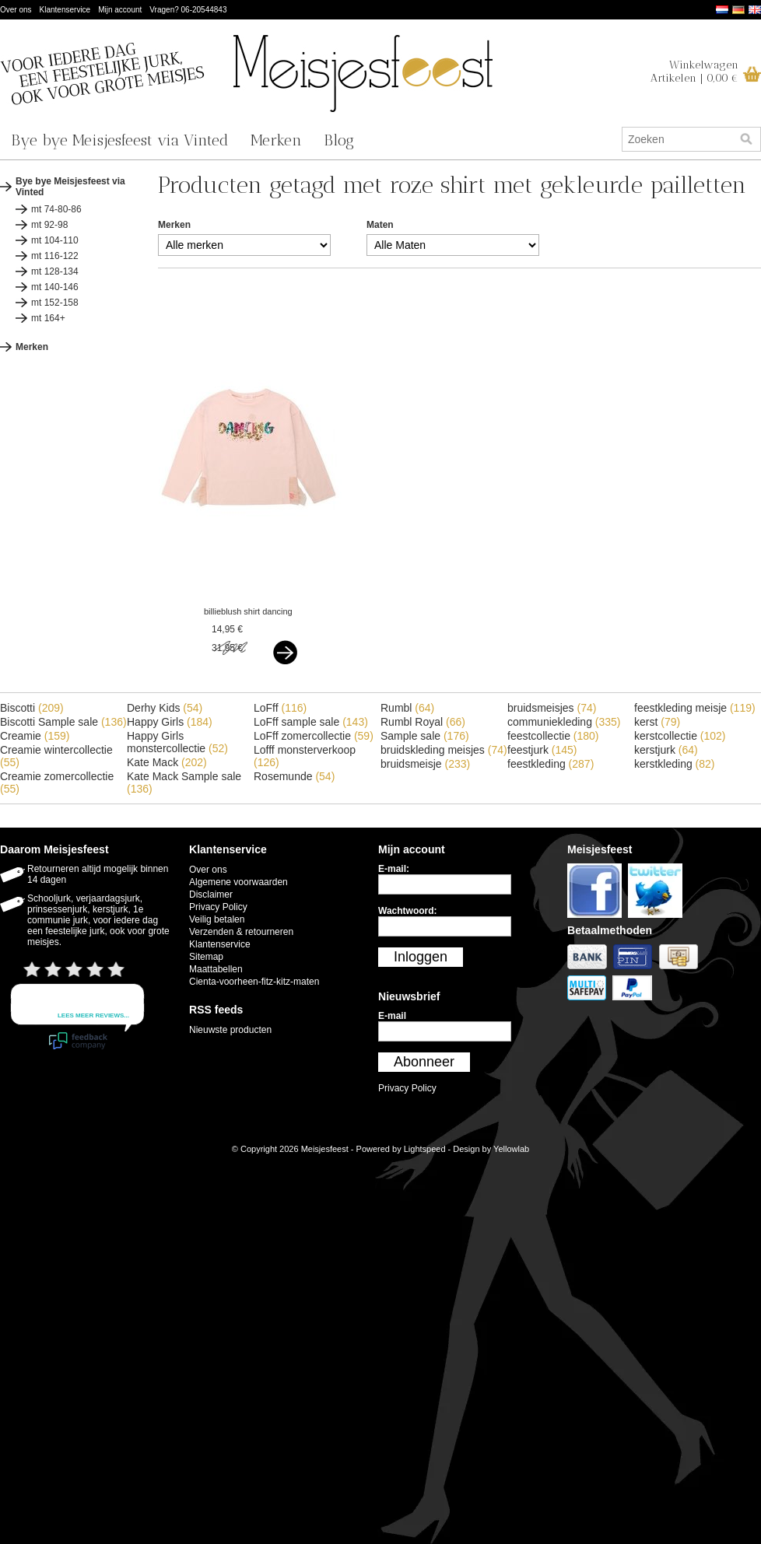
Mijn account (120, 9)
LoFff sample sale (311, 722)
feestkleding (550, 764)
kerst (657, 722)
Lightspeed (425, 1149)
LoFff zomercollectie (313, 736)
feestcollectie (553, 736)
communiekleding (564, 722)
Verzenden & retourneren (241, 931)
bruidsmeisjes (551, 708)
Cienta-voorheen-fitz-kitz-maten (254, 981)
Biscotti (32, 708)
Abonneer (424, 1062)
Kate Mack (167, 762)
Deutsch (738, 9)
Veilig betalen (216, 919)
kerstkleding (674, 764)
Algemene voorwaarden (238, 882)
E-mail (392, 1015)
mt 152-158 (55, 302)
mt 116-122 (55, 255)
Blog (339, 140)
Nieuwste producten (230, 1029)
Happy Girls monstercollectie (177, 742)
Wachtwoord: (407, 910)
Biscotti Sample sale (63, 722)
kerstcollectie (680, 736)
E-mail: (393, 868)
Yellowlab (511, 1149)
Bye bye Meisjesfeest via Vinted (120, 140)
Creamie (34, 736)
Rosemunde (294, 776)
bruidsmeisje (425, 764)
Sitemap (206, 956)
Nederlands (722, 9)
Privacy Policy (218, 907)
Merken (276, 140)
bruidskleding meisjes (443, 750)
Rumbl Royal (422, 722)
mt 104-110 (55, 240)
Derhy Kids (164, 708)
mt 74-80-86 (56, 209)
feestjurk (542, 750)
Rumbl (407, 708)
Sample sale (424, 736)
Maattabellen (216, 969)
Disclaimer (211, 894)
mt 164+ (48, 318)
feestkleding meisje (695, 708)
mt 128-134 (55, 271)
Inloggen (420, 957)
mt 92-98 (49, 224)
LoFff (280, 708)
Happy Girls (169, 722)
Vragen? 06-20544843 (187, 9)
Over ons (16, 9)
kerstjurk (666, 750)
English (755, 9)
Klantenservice (65, 9)
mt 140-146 (55, 287)
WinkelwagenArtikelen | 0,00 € (694, 71)
